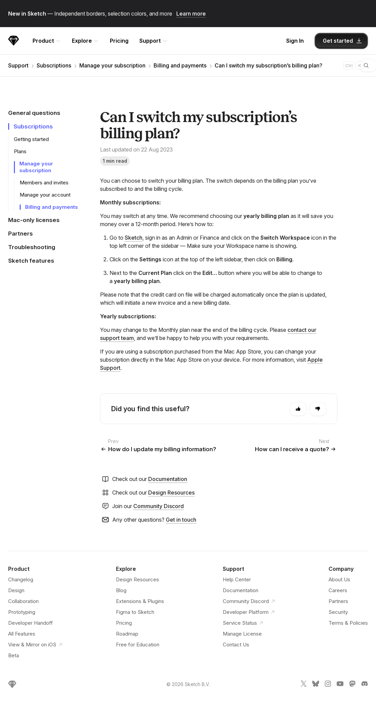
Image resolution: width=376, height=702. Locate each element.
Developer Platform (246, 612)
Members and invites (44, 182)
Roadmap (127, 633)
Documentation (167, 479)
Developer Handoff (30, 623)
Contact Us (236, 644)
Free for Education (137, 644)
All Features (21, 633)
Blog (121, 590)
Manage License (242, 633)
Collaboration (23, 601)
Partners (338, 601)
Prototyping (21, 612)
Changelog (20, 579)
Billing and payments (180, 65)
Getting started (31, 139)
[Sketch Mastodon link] (352, 685)
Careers (338, 590)
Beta (13, 655)
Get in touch (181, 519)
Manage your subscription (112, 65)
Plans (20, 151)
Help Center (237, 579)
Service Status (244, 623)
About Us (339, 579)
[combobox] (323, 65)
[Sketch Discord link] (364, 685)
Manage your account (45, 195)
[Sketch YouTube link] (340, 685)
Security (338, 612)
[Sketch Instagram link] (327, 685)
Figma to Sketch (135, 612)
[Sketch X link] (303, 685)
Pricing (119, 40)
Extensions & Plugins (140, 601)
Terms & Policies (348, 623)
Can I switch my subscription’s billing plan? (268, 65)
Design (16, 590)
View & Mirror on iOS (33, 645)
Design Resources (171, 492)
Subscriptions (54, 65)
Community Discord (158, 506)
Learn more (191, 13)
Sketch (133, 237)
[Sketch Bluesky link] (315, 685)
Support (18, 65)
